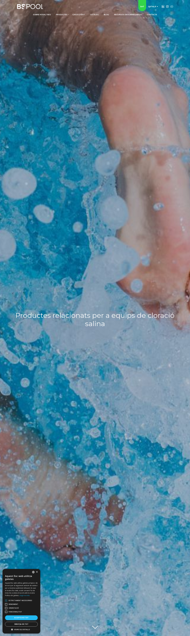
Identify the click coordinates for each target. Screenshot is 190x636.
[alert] (21, 601)
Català (153, 6)
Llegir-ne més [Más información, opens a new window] (24, 595)
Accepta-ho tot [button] (21, 618)
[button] (21, 629)
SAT (142, 6)
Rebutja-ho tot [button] (21, 624)
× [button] (37, 572)
